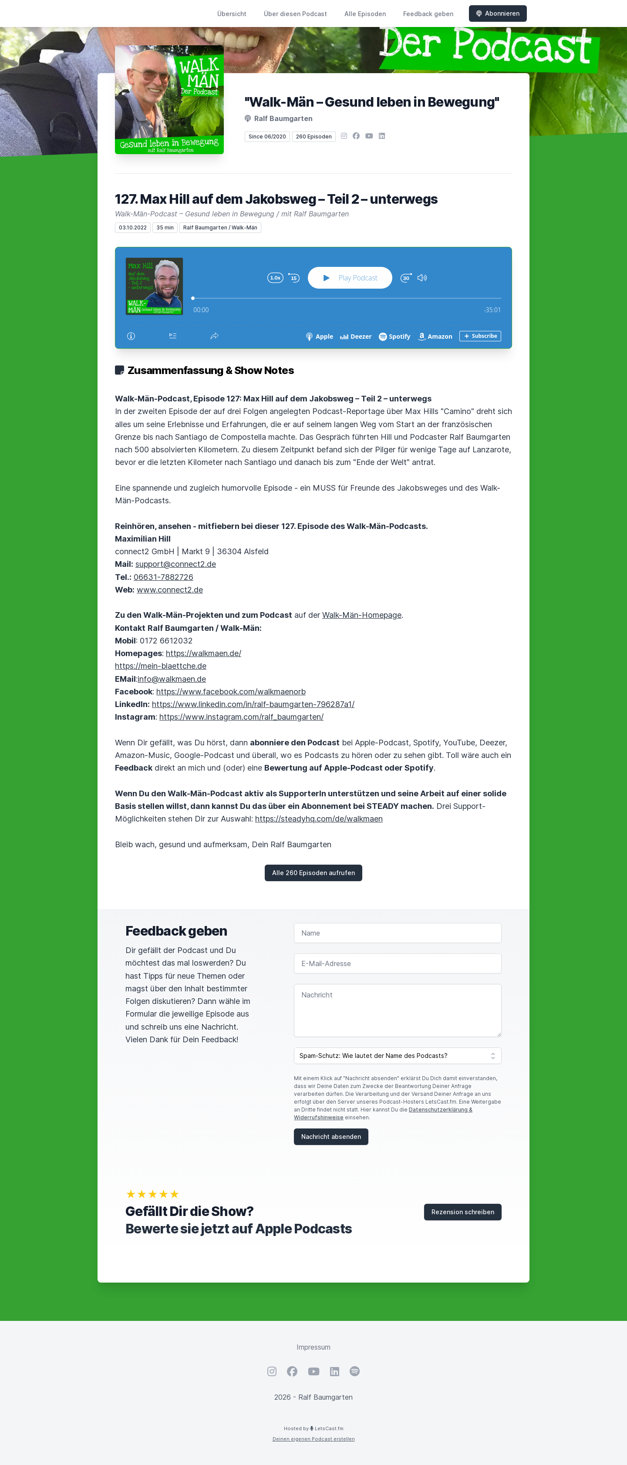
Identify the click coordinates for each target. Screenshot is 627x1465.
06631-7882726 (163, 577)
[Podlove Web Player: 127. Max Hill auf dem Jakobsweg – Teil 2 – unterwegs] (313, 297)
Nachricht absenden (331, 1136)
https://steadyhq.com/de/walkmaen (319, 818)
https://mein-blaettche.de (160, 665)
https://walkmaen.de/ (203, 653)
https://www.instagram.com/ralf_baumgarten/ (241, 716)
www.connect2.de (170, 589)
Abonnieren (497, 13)
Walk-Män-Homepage (361, 615)
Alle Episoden (365, 13)
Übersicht (231, 13)
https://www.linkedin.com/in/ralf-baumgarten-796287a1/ (253, 704)
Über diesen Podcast (295, 13)
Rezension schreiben (462, 1212)
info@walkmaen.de (172, 679)
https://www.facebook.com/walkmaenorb (231, 691)
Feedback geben (428, 13)
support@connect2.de (175, 564)
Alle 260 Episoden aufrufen (313, 872)
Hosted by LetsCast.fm (314, 1428)
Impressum (313, 1347)
